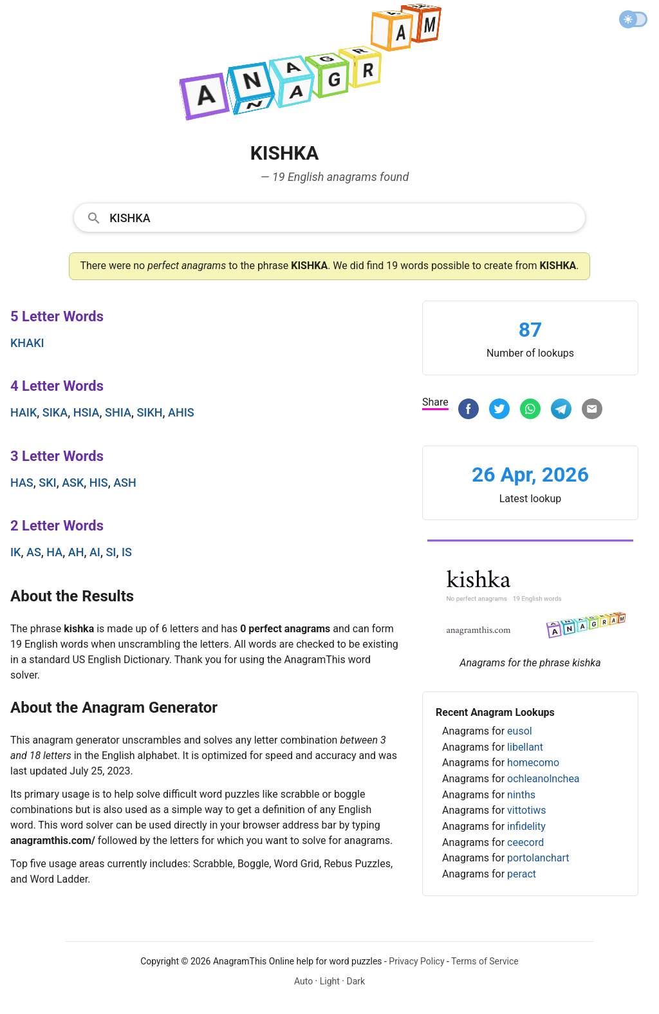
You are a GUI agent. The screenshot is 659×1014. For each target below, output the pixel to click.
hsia (86, 412)
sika (55, 412)
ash (124, 482)
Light (330, 981)
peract (521, 874)
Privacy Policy (416, 961)
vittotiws (526, 810)
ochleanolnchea (543, 779)
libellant (525, 747)
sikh (149, 412)
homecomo (533, 762)
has (21, 482)
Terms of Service (485, 961)
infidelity (526, 826)
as (33, 552)
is (127, 552)
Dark (355, 981)
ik (15, 552)
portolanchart (538, 858)
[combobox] (329, 217)
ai (94, 552)
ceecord (525, 842)
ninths (521, 795)
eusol (519, 731)
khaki (27, 343)
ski (47, 482)
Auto (303, 981)
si (111, 552)
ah (76, 552)
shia (118, 412)
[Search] (343, 217)
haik (23, 412)
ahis (181, 412)
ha (54, 552)
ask (73, 482)
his (98, 482)
